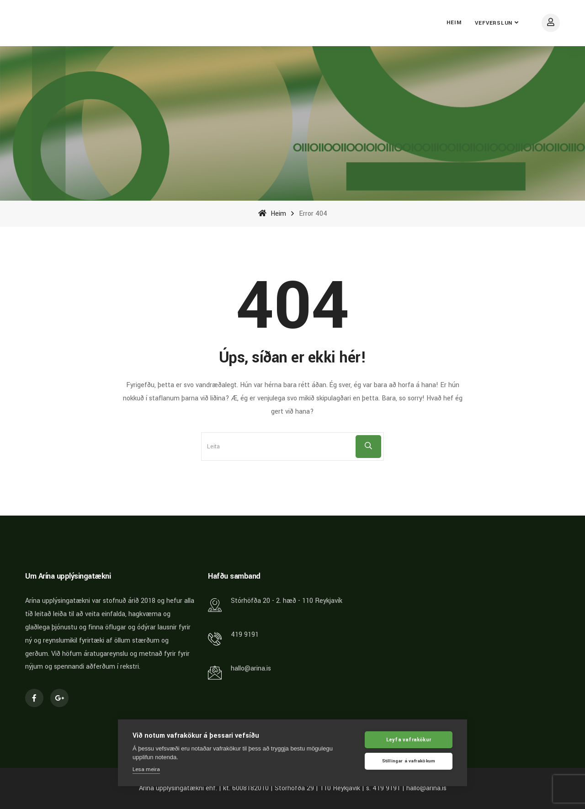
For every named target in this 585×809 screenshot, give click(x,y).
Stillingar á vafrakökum (409, 762)
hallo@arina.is (251, 668)
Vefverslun (493, 23)
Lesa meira (146, 770)
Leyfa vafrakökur (408, 740)
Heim (454, 23)
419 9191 (245, 634)
